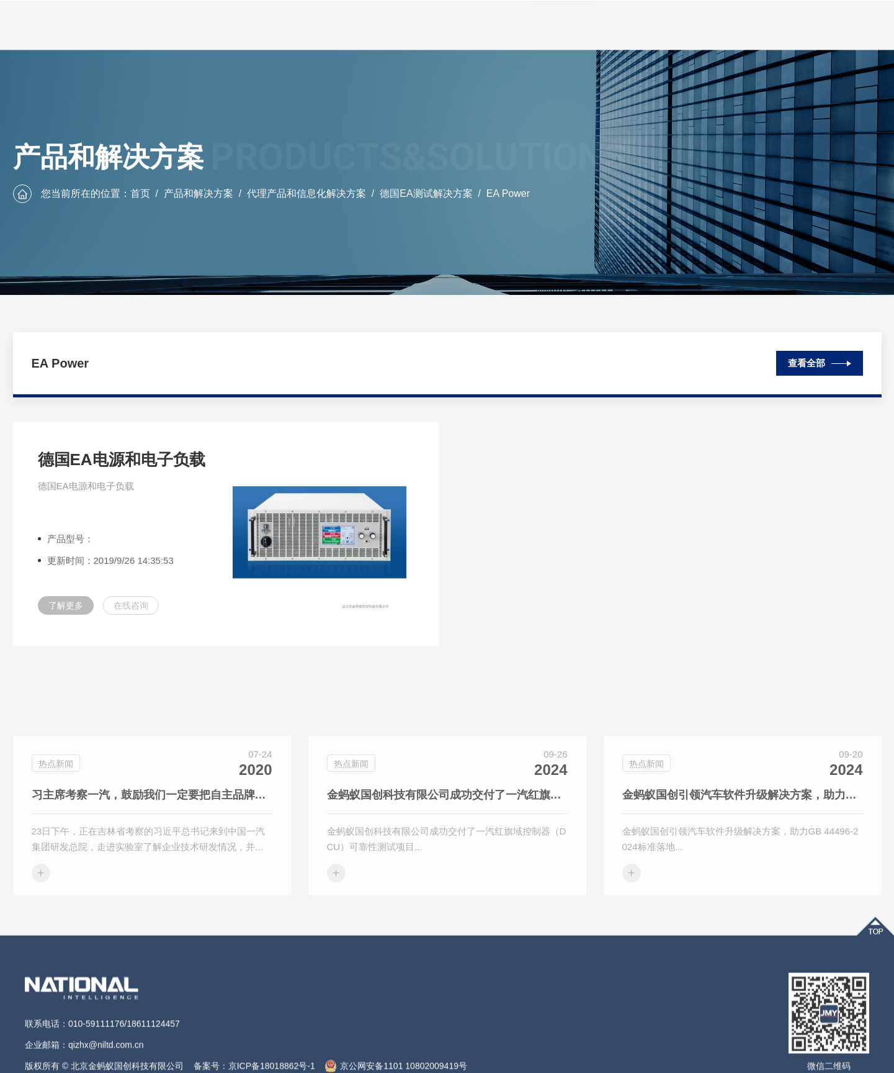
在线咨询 (131, 613)
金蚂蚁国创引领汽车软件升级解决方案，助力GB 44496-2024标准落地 (742, 849)
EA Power (508, 194)
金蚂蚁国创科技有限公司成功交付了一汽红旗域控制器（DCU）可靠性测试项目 (447, 849)
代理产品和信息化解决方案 (306, 194)
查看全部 (819, 360)
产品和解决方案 (198, 194)
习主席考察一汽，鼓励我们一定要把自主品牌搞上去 (152, 849)
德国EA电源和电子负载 (121, 467)
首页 (140, 194)
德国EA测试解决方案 (426, 194)
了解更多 (65, 613)
